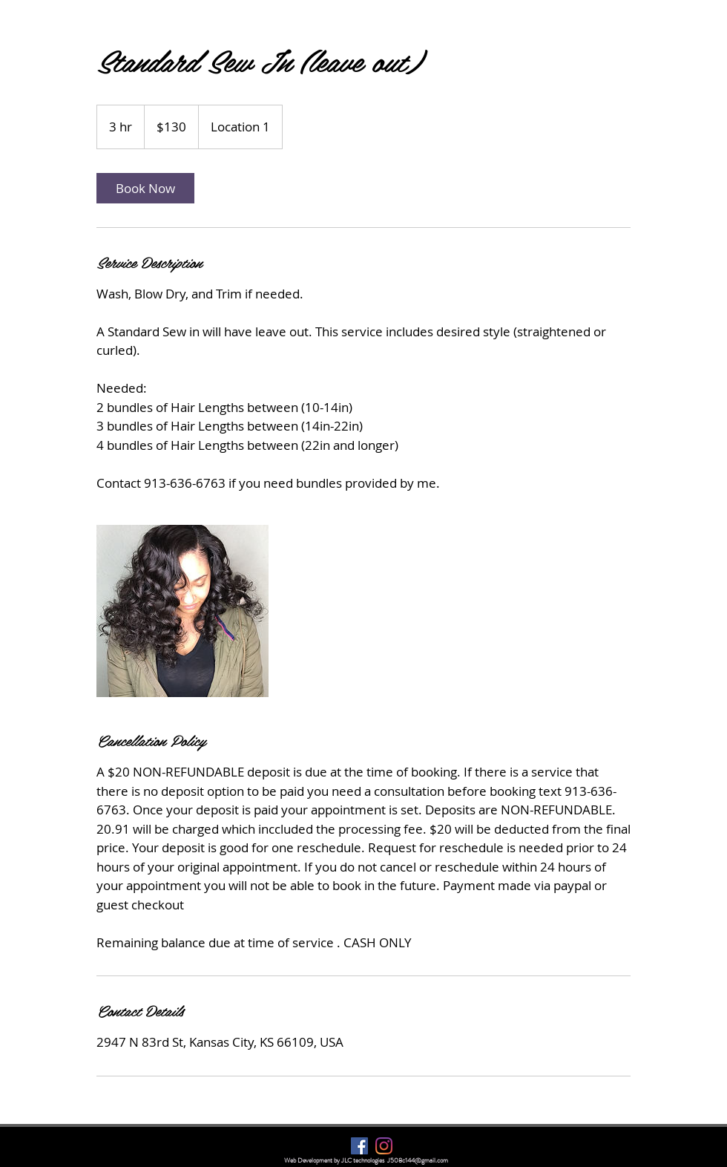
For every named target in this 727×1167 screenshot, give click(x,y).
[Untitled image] (182, 611)
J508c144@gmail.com (417, 1160)
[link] (145, 188)
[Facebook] (359, 1145)
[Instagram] (383, 1145)
